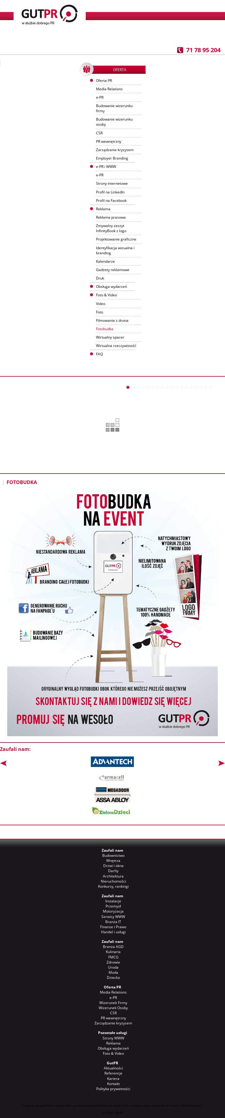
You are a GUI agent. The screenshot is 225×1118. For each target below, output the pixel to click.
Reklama (113, 1043)
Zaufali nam (112, 850)
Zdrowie (113, 962)
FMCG (113, 957)
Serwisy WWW (113, 916)
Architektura (113, 876)
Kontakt (194, 35)
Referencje (129, 35)
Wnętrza (113, 860)
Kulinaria (113, 951)
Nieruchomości (113, 881)
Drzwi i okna (113, 865)
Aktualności (64, 35)
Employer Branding (112, 158)
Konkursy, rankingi (113, 886)
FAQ (99, 354)
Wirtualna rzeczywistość (116, 345)
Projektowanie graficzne (116, 239)
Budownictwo (113, 855)
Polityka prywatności (113, 1088)
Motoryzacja (113, 911)
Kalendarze (105, 261)
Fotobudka (104, 328)
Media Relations (109, 88)
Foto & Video (113, 1053)
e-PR (99, 97)
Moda (113, 972)
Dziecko (113, 977)
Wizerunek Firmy (113, 1002)
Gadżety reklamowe (112, 269)
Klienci (96, 35)
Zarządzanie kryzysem (115, 149)
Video (100, 303)
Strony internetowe (112, 183)
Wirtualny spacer (110, 337)
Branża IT (113, 921)
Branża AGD (113, 946)
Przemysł (113, 906)
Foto (99, 312)
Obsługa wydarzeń (111, 286)
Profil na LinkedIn (110, 192)
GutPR (112, 1063)
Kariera (113, 1078)
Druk (100, 278)
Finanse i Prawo (113, 926)
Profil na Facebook (111, 200)
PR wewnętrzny (108, 141)
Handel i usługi (113, 931)
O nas (31, 35)
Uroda (113, 967)
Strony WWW (113, 1038)
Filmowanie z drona (112, 320)
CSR (99, 133)
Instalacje (113, 901)
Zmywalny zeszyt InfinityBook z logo (111, 228)
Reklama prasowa (111, 217)
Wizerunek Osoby (113, 1007)
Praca (161, 35)
